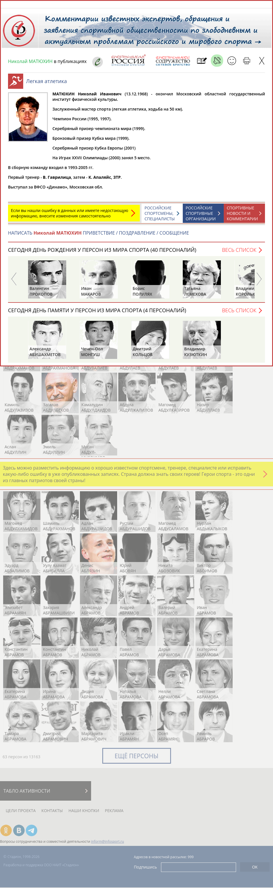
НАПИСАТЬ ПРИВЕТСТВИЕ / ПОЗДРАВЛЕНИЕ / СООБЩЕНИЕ (98, 236)
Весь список (239, 252)
